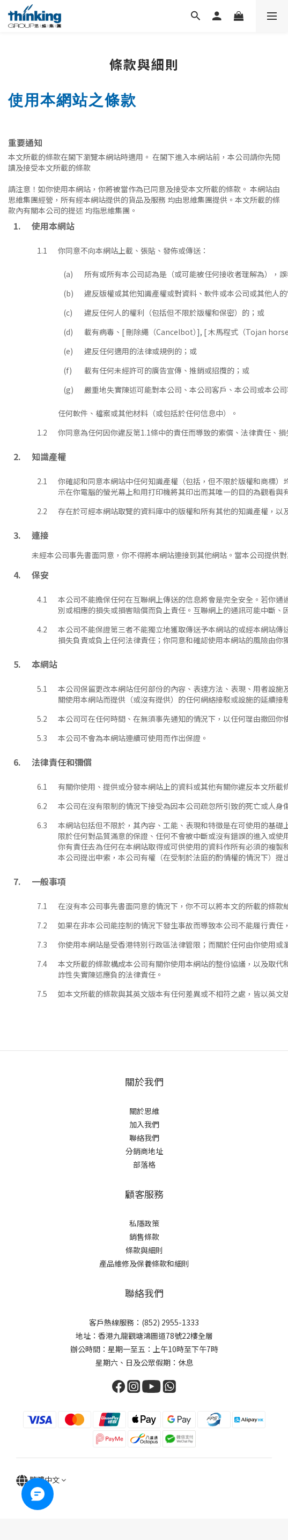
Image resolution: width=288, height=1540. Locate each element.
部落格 (144, 1164)
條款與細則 (144, 1250)
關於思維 (144, 1111)
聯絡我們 (144, 1137)
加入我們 (144, 1124)
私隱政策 (144, 1223)
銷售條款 (144, 1236)
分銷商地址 (144, 1151)
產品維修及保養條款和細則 (144, 1263)
